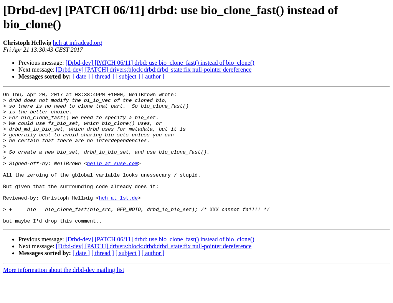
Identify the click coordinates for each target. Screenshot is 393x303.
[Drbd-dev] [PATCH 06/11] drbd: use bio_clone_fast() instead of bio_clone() (160, 62)
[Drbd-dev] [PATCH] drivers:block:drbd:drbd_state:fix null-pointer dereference (153, 69)
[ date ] (81, 76)
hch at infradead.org (77, 42)
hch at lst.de (118, 219)
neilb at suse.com (112, 178)
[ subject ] (128, 76)
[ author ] (153, 76)
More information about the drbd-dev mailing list (63, 296)
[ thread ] (102, 76)
